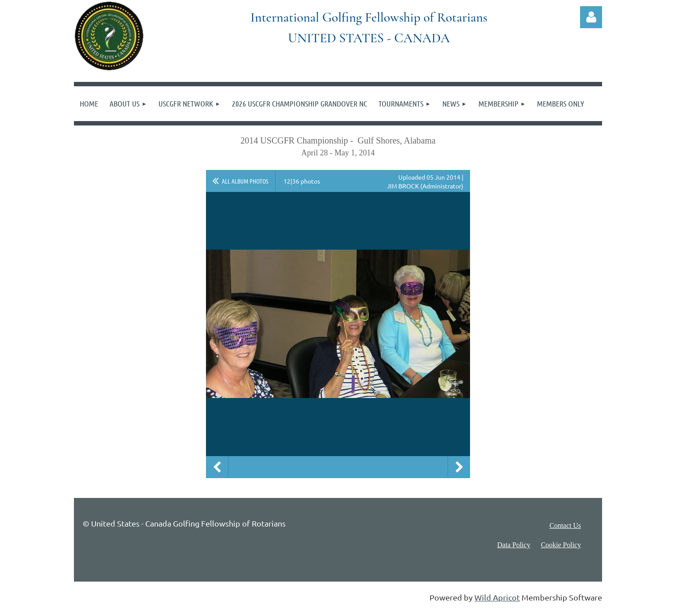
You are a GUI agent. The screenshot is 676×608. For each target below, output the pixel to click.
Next (459, 467)
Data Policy (513, 545)
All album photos (245, 181)
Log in (591, 17)
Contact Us (565, 525)
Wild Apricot (497, 597)
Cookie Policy (561, 545)
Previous (217, 467)
